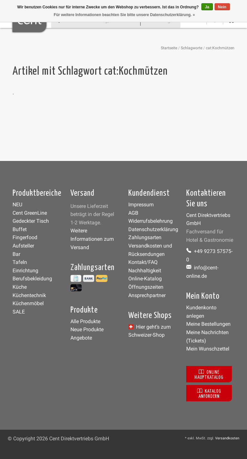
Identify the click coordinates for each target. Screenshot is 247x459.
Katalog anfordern (209, 393)
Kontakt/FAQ (143, 262)
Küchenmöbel (28, 303)
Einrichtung (25, 270)
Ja (207, 7)
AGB (133, 213)
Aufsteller (23, 246)
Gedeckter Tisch (31, 221)
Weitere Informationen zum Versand (92, 239)
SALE (19, 312)
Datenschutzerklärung (153, 229)
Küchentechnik (29, 295)
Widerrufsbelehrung (150, 221)
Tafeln (20, 262)
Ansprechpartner (147, 295)
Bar (16, 254)
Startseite (169, 48)
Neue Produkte (87, 329)
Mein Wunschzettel (207, 349)
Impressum (141, 204)
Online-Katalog (145, 279)
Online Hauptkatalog (209, 374)
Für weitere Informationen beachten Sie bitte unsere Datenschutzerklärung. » (124, 15)
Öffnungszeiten (145, 287)
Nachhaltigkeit (144, 270)
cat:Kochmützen (220, 48)
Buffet (20, 229)
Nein (222, 7)
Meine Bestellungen (208, 324)
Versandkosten (227, 438)
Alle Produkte (85, 321)
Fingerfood (25, 237)
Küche (20, 287)
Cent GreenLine (30, 213)
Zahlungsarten (144, 237)
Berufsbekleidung (32, 279)
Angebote (81, 338)
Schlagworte (191, 48)
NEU (17, 204)
